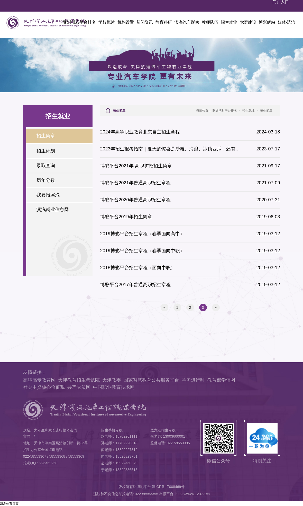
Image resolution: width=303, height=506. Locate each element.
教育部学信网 (221, 380)
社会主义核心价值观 (44, 387)
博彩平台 (143, 487)
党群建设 (248, 22)
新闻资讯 (144, 22)
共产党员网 (78, 387)
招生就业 (229, 22)
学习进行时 (193, 380)
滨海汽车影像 (187, 22)
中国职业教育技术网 (114, 387)
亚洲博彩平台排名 (79, 22)
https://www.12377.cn (193, 494)
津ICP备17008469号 (168, 487)
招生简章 (266, 110)
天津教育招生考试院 (79, 380)
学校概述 (106, 22)
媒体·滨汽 (286, 22)
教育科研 (163, 22)
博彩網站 (267, 22)
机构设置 (125, 22)
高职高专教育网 (39, 380)
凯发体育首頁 (9, 503)
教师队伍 (210, 22)
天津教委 (111, 380)
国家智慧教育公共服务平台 (151, 380)
